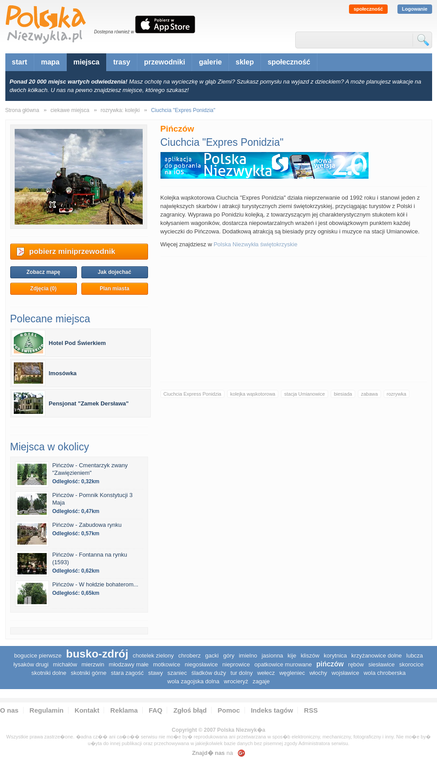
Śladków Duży (208, 673)
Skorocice (411, 664)
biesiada (343, 394)
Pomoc (229, 710)
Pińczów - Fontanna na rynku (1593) (89, 558)
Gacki (212, 655)
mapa (50, 62)
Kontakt (87, 710)
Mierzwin (92, 664)
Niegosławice (201, 664)
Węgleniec (292, 673)
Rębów (356, 664)
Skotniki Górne (88, 673)
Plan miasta (114, 288)
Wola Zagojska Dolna (193, 681)
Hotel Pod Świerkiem (77, 343)
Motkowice (166, 664)
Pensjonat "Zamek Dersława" (89, 403)
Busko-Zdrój (97, 654)
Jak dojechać (114, 272)
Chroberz (189, 655)
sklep (245, 62)
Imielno (248, 655)
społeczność (368, 9)
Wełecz (266, 673)
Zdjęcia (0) (43, 288)
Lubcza (414, 655)
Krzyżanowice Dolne (376, 655)
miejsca (86, 62)
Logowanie (414, 9)
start (20, 62)
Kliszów (310, 655)
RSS (311, 710)
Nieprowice (236, 664)
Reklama (124, 710)
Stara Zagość (127, 673)
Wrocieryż (236, 681)
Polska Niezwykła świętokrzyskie (255, 244)
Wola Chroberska (385, 673)
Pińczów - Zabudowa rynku (87, 524)
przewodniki (164, 62)
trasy (121, 62)
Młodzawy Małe (129, 664)
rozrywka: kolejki (120, 110)
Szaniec (177, 673)
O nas (9, 710)
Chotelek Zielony (153, 655)
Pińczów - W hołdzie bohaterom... (95, 584)
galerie (210, 62)
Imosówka (63, 373)
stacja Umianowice (304, 394)
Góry (228, 655)
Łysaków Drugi (30, 664)
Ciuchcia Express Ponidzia (192, 394)
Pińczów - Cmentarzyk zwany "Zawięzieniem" (90, 469)
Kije (292, 655)
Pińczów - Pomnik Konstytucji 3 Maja (92, 499)
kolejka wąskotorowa (253, 394)
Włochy (318, 673)
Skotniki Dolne (48, 673)
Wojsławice (345, 673)
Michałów (65, 664)
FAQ (155, 710)
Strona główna (22, 110)
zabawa (369, 394)
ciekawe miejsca (70, 110)
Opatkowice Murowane (283, 664)
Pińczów (330, 664)
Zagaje (261, 681)
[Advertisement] (294, 318)
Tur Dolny (242, 673)
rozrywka (396, 394)
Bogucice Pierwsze (38, 655)
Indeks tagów (272, 710)
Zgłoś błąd (190, 710)
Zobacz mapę (43, 272)
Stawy (155, 673)
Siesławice (381, 664)
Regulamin (46, 710)
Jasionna (272, 655)
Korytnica (335, 655)
